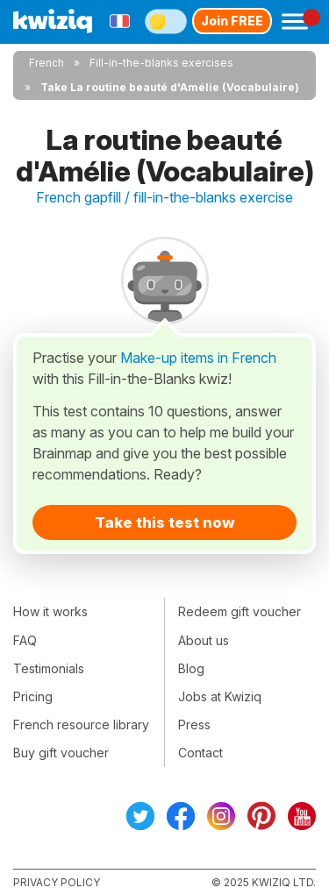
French (46, 62)
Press (194, 724)
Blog (191, 668)
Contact (200, 752)
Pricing (33, 696)
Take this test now (165, 522)
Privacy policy (56, 882)
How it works (50, 611)
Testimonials (48, 668)
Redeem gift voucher (239, 611)
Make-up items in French (198, 357)
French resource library (81, 724)
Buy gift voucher (61, 752)
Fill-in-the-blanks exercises (161, 62)
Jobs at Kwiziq (219, 696)
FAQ (25, 640)
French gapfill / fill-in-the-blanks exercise (164, 197)
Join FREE (232, 20)
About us (203, 640)
